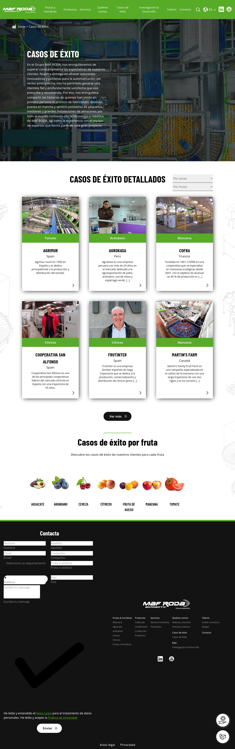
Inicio (22, 26)
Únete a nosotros (211, 622)
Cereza (116, 635)
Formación (156, 626)
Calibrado (140, 622)
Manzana (117, 622)
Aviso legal (107, 744)
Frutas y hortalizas (50, 9)
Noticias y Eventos (181, 622)
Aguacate (117, 626)
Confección (140, 631)
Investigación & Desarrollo (149, 9)
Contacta (185, 9)
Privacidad (127, 744)
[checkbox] (49, 667)
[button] (26, 577)
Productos (70, 9)
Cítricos (116, 639)
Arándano (118, 631)
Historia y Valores (181, 626)
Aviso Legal (44, 713)
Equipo (205, 626)
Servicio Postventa (160, 622)
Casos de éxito (123, 9)
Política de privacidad (62, 718)
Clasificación (141, 626)
